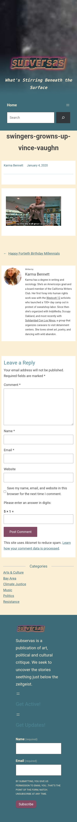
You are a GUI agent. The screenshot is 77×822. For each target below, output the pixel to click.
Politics (8, 596)
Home (12, 105)
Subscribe (26, 804)
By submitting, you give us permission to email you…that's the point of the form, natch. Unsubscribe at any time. (38, 787)
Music (7, 590)
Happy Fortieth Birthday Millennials (34, 253)
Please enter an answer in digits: (27, 503)
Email (9, 450)
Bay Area (9, 578)
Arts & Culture (13, 572)
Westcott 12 (53, 297)
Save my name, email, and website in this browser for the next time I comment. (37, 491)
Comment (12, 385)
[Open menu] (68, 105)
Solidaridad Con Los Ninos (40, 320)
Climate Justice (14, 584)
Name (9, 431)
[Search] (63, 117)
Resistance (11, 602)
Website (9, 469)
